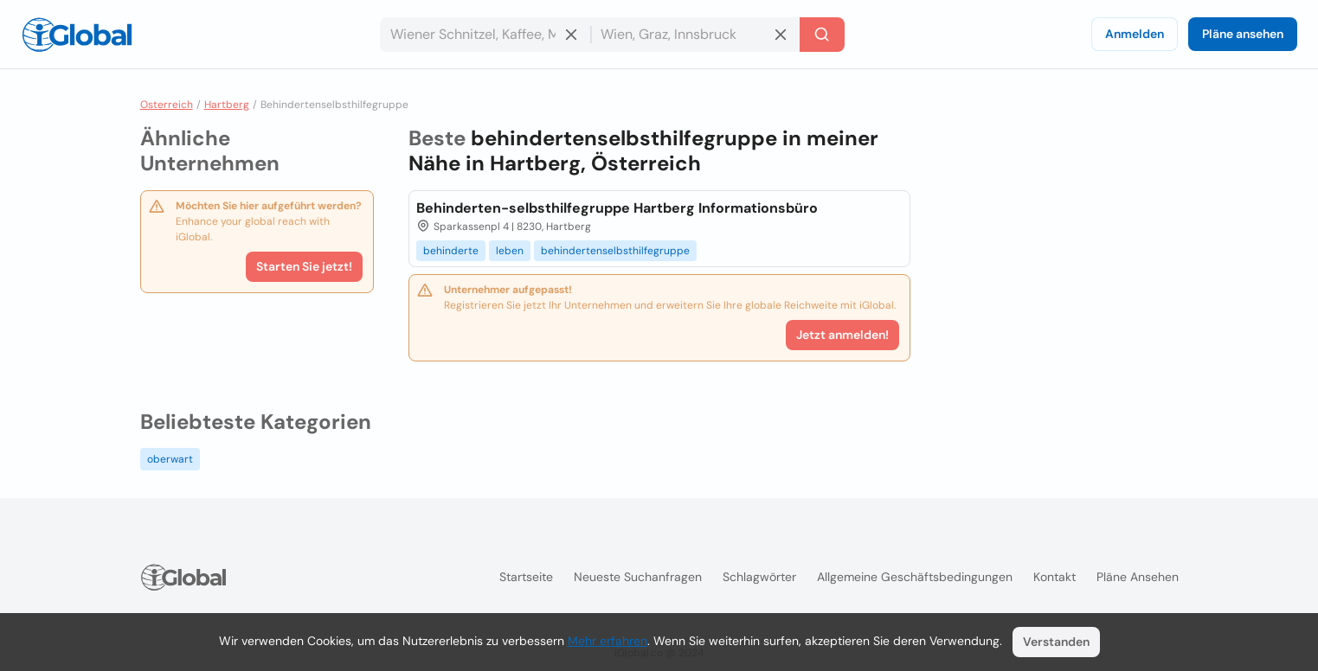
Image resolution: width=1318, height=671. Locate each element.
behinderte (451, 251)
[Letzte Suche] (822, 34)
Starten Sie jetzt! (304, 266)
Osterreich (166, 105)
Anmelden (1134, 34)
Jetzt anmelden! (842, 334)
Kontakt (1054, 577)
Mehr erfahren (607, 641)
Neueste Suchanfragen (638, 577)
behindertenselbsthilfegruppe (615, 251)
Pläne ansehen (1242, 34)
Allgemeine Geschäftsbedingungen (915, 577)
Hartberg (226, 105)
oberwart (170, 459)
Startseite (526, 577)
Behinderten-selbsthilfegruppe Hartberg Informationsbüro (617, 208)
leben (510, 251)
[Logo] (77, 34)
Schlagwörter (759, 577)
